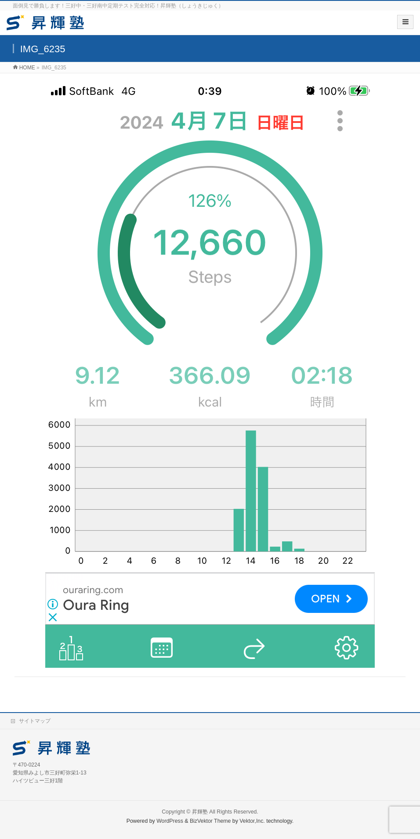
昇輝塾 (200, 812)
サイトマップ (35, 721)
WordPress (169, 821)
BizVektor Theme (210, 821)
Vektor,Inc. (252, 821)
